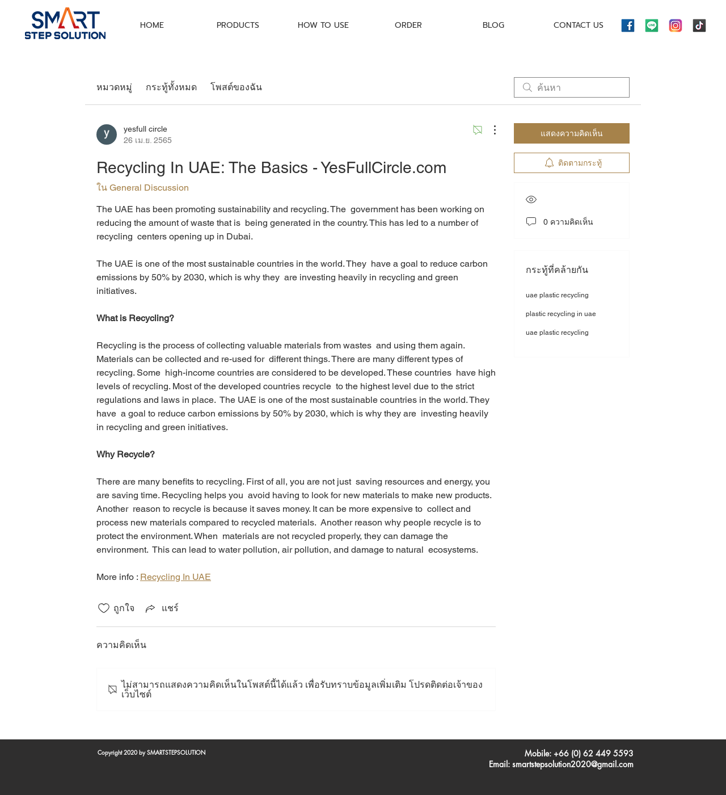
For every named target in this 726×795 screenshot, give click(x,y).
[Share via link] (161, 608)
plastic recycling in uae (561, 314)
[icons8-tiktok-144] (699, 25)
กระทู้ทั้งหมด (171, 87)
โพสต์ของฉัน (236, 87)
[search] (572, 87)
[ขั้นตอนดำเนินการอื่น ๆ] (489, 130)
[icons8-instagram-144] (675, 25)
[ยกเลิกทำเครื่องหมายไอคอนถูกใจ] (103, 608)
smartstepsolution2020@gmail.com (573, 764)
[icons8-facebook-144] (627, 25)
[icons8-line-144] (651, 25)
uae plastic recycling (557, 295)
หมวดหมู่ (114, 87)
